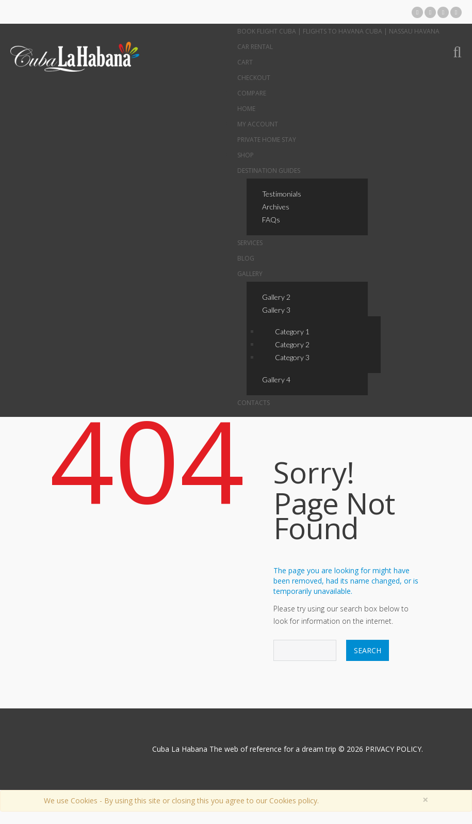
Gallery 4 (276, 379)
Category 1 (292, 331)
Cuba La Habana (179, 749)
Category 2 (292, 344)
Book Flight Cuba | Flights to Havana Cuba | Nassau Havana (338, 31)
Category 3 (292, 357)
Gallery (250, 273)
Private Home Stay (266, 139)
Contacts (253, 402)
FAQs (271, 219)
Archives (275, 206)
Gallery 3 (276, 309)
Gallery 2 (276, 297)
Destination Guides (268, 170)
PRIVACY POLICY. (394, 749)
